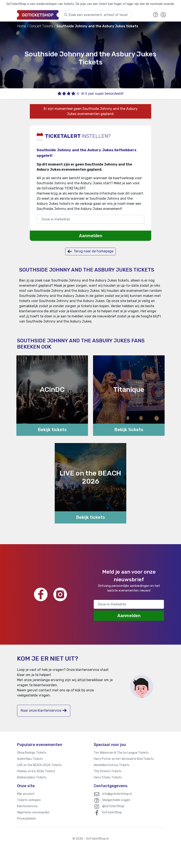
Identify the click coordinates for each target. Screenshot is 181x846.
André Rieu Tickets (30, 759)
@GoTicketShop (113, 806)
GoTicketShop (112, 812)
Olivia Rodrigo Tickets (31, 752)
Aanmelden (90, 235)
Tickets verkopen (29, 800)
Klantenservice (27, 806)
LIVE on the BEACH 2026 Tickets (39, 765)
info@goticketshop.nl (117, 794)
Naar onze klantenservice (44, 710)
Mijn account (25, 794)
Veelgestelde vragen (116, 800)
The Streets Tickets (108, 771)
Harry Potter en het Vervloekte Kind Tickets (124, 759)
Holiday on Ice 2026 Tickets (36, 771)
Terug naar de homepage (90, 251)
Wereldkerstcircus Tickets (111, 765)
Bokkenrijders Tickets (31, 777)
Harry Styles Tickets (108, 777)
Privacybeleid (26, 818)
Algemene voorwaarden (33, 812)
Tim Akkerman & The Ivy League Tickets (121, 752)
